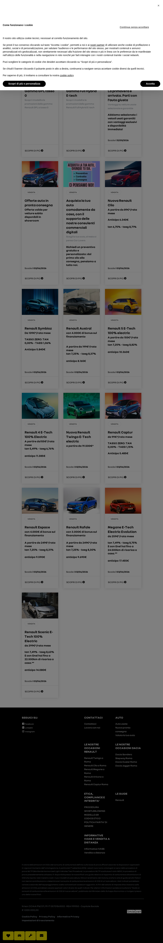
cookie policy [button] (66, 75)
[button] (158, 5)
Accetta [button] (150, 83)
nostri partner (97, 45)
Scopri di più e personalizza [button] (24, 83)
